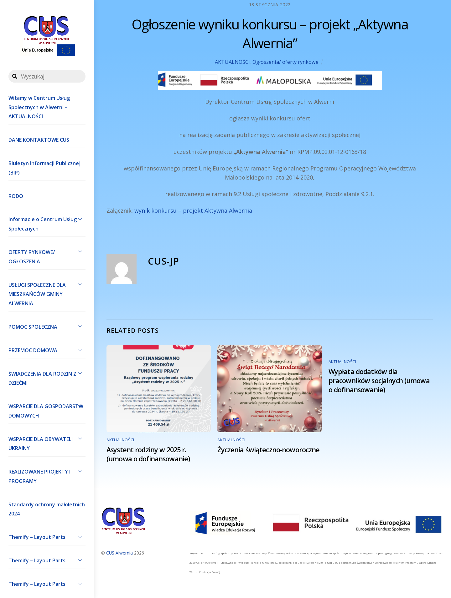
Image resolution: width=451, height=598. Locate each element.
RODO (15, 196)
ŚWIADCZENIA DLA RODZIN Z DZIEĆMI (47, 376)
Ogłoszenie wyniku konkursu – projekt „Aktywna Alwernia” (270, 33)
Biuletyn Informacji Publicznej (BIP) (44, 168)
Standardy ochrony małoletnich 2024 (46, 509)
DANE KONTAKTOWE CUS (38, 139)
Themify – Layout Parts (47, 536)
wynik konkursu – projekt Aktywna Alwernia (193, 210)
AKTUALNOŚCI (232, 61)
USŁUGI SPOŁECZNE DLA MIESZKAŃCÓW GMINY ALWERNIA (47, 293)
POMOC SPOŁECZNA (47, 326)
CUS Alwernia (119, 553)
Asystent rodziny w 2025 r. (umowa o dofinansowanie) (148, 454)
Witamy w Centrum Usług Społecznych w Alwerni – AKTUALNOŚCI (39, 107)
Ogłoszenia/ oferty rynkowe (285, 61)
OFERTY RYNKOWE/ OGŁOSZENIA (47, 255)
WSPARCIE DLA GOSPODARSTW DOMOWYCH (47, 409)
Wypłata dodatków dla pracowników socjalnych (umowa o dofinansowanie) (379, 380)
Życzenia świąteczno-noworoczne (268, 449)
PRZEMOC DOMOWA (47, 349)
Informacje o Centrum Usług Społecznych (47, 222)
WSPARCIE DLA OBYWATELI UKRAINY (47, 442)
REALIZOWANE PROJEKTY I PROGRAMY (47, 475)
